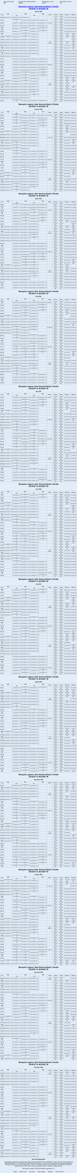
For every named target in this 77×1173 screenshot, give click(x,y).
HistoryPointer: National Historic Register (26, 2)
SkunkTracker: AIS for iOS (66, 2)
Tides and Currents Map (9, 2)
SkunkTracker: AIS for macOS (48, 2)
